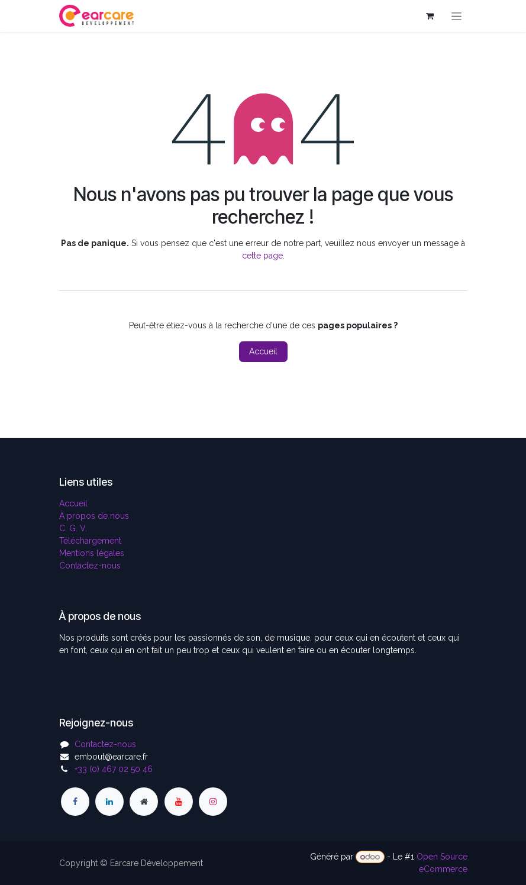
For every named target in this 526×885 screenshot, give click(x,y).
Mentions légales (91, 553)
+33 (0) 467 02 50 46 (114, 769)
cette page (262, 255)
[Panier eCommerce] (430, 16)
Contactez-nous (90, 565)
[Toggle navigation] (456, 16)
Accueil (263, 351)
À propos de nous (94, 516)
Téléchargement (90, 540)
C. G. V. (73, 528)
